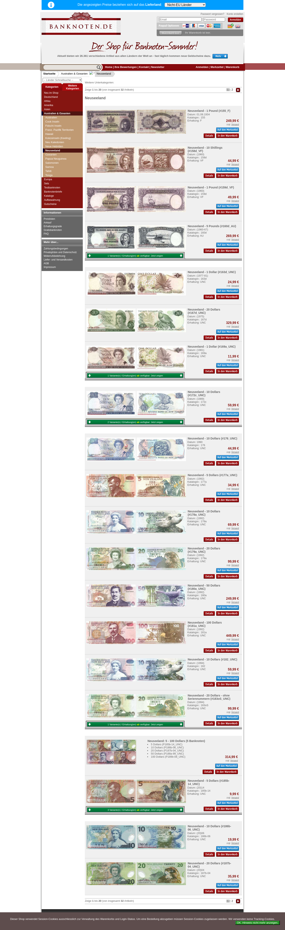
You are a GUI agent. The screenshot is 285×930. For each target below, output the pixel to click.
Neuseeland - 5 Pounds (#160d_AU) (212, 226)
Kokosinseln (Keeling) (58, 138)
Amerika (48, 105)
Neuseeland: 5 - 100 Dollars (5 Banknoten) (176, 741)
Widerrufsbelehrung (54, 256)
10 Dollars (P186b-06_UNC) (167, 747)
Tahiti (48, 171)
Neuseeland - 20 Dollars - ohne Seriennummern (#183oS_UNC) (209, 697)
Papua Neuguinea (55, 158)
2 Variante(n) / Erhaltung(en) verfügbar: (135, 422)
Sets (46, 183)
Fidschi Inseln (53, 125)
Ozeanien (51, 154)
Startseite (49, 73)
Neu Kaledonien (54, 142)
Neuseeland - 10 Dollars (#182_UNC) (212, 659)
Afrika (47, 101)
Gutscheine (50, 204)
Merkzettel (217, 67)
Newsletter (157, 67)
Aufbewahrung (52, 200)
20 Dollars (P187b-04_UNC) (167, 750)
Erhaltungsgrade (53, 226)
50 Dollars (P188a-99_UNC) (167, 753)
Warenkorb (232, 67)
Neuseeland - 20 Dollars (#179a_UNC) (204, 550)
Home (108, 67)
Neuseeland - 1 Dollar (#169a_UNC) (212, 346)
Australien (51, 117)
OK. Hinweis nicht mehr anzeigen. (257, 922)
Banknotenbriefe (53, 191)
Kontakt (144, 67)
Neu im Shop (51, 92)
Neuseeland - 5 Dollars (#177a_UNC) (212, 475)
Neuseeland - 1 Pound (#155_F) (209, 110)
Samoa (49, 166)
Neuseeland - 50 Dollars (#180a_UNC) (204, 587)
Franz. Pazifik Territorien (59, 129)
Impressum (50, 267)
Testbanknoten (52, 187)
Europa (48, 179)
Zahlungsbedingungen (56, 248)
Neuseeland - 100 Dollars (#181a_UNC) (205, 624)
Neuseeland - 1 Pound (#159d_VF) (211, 187)
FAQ (46, 233)
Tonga (49, 175)
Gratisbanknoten (53, 230)
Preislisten (49, 218)
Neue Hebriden (54, 146)
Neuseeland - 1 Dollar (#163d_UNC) (212, 272)
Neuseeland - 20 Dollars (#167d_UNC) (204, 311)
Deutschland (51, 97)
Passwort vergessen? (212, 14)
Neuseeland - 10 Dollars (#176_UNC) (212, 438)
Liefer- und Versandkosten (58, 259)
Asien (47, 109)
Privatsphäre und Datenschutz (60, 252)
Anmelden (202, 67)
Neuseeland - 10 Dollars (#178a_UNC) (204, 513)
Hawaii (49, 134)
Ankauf (47, 222)
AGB (46, 263)
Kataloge (49, 195)
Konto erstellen (235, 14)
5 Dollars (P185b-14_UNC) (166, 744)
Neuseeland (100, 73)
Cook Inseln (52, 121)
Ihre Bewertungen (125, 67)
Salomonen (52, 162)
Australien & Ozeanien (74, 73)
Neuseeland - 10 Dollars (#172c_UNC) (204, 393)
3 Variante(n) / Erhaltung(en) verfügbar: (135, 810)
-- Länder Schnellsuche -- (63, 80)
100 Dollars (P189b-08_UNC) (168, 756)
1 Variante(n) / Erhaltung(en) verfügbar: (135, 256)
